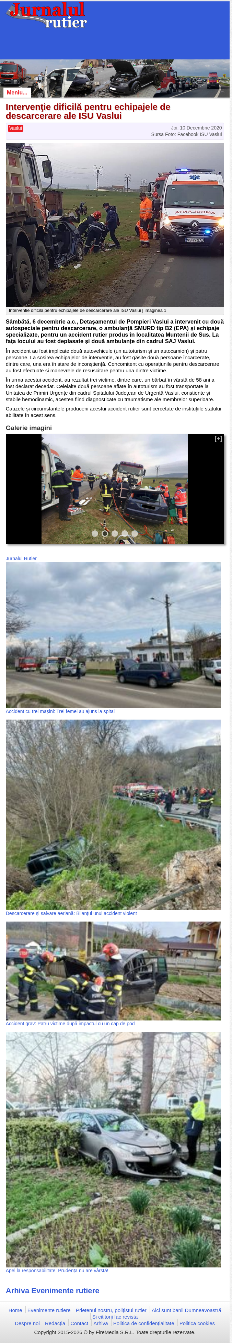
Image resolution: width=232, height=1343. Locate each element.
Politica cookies (197, 1323)
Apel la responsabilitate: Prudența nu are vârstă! (57, 1270)
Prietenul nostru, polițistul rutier (111, 1310)
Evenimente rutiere (49, 1310)
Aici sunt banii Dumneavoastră (186, 1310)
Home (15, 1310)
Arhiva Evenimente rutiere (53, 1290)
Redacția (55, 1323)
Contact (79, 1323)
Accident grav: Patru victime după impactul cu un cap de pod (70, 1023)
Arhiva (100, 1323)
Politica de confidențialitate (143, 1323)
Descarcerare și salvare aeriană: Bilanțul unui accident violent (71, 913)
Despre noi (27, 1323)
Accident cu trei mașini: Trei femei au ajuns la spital (60, 711)
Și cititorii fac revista (115, 1317)
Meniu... (17, 92)
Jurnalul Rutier (21, 558)
